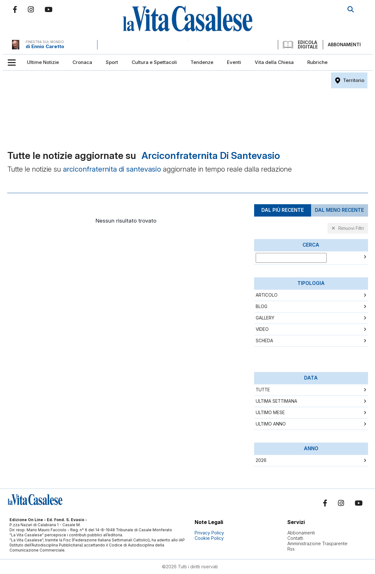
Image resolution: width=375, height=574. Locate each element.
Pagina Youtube (48, 9)
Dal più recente (282, 210)
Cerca (350, 9)
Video (262, 329)
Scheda (264, 340)
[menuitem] (43, 62)
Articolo (267, 295)
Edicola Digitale (300, 44)
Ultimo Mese (270, 412)
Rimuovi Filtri (351, 228)
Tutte (263, 389)
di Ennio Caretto (45, 46)
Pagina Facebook (14, 9)
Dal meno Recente (339, 210)
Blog (261, 306)
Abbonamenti (344, 44)
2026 (261, 460)
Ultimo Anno (271, 423)
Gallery (265, 317)
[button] (14, 62)
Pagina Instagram (30, 9)
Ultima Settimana (276, 401)
